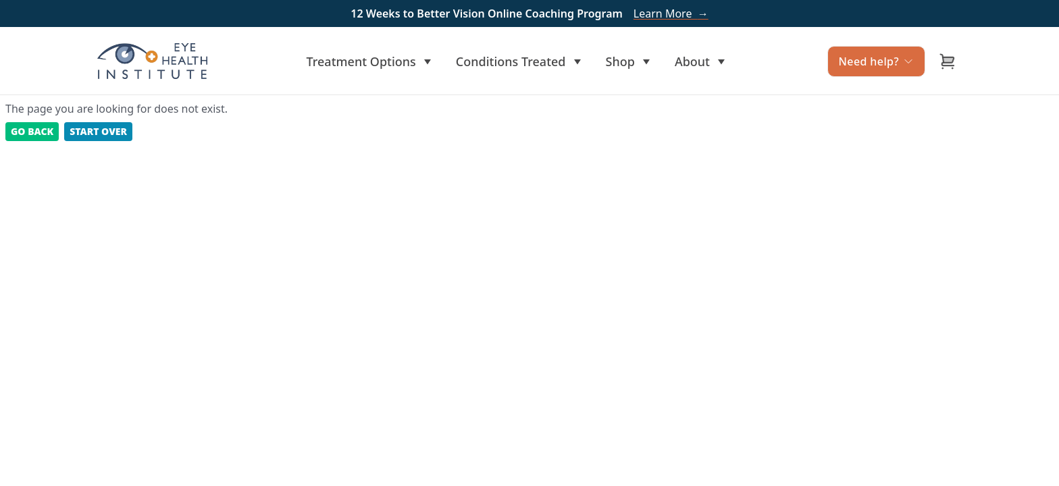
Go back (32, 131)
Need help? (876, 61)
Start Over (98, 131)
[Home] (152, 61)
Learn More (671, 13)
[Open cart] (947, 61)
